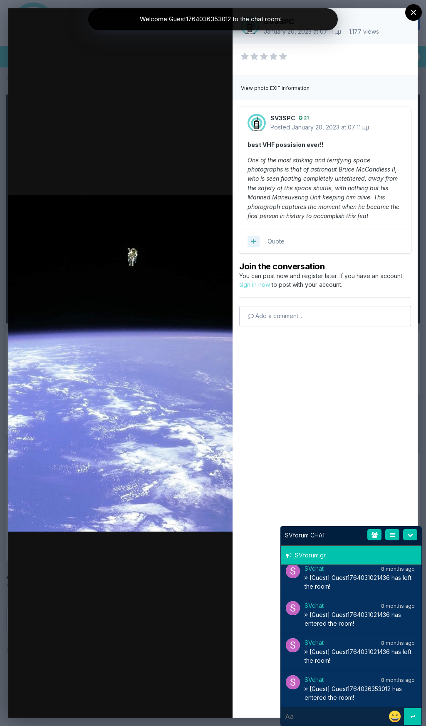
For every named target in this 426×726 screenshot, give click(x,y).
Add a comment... (275, 315)
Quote (276, 241)
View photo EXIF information (275, 88)
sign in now (254, 284)
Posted (319, 127)
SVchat (314, 568)
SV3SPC (282, 118)
